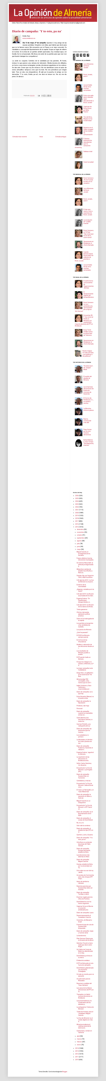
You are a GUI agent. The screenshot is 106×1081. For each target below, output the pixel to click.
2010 (77, 1059)
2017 (77, 521)
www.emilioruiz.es (28, 38)
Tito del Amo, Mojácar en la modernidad (87, 118)
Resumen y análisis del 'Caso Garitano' (84, 984)
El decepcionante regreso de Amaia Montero (88, 294)
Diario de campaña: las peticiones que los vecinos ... (84, 730)
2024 (77, 501)
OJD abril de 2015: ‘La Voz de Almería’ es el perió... (85, 581)
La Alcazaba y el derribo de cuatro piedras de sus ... (84, 741)
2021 (77, 510)
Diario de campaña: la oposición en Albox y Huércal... (84, 796)
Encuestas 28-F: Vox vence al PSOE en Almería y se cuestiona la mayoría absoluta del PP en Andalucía (84, 320)
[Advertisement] (39, 118)
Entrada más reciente (20, 136)
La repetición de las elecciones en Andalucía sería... (83, 758)
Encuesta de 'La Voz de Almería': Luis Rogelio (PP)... (84, 769)
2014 (77, 1048)
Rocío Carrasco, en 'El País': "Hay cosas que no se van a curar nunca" (88, 234)
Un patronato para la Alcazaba (83, 979)
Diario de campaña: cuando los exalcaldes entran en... (85, 713)
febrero (79, 1042)
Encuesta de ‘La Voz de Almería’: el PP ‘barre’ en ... (84, 807)
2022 (77, 507)
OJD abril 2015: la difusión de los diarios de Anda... (85, 605)
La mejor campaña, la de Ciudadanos (85, 669)
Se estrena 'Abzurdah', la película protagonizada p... (85, 564)
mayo (79, 549)
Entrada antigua (61, 136)
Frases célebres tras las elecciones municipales (85, 559)
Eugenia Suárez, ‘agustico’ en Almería (85, 753)
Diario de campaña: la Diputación (84, 702)
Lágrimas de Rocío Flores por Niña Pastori (87, 109)
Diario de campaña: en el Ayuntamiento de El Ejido (85, 813)
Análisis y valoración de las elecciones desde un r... (85, 646)
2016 (77, 524)
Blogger (64, 1071)
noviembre (80, 532)
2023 (77, 504)
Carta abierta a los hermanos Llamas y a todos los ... (84, 719)
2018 (77, 518)
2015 (77, 527)
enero (79, 1045)
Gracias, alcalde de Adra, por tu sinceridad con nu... (85, 866)
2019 (77, 515)
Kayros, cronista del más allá (87, 420)
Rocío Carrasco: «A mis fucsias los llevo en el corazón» (88, 180)
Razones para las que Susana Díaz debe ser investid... (85, 887)
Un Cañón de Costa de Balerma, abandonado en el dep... (85, 951)
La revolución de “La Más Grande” (87, 221)
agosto (79, 541)
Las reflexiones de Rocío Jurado (88, 65)
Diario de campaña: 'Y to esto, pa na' (37, 31)
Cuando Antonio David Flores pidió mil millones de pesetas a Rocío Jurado (84, 256)
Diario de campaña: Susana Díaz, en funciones (83, 776)
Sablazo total (87, 151)
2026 (77, 495)
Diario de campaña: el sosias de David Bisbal (85, 819)
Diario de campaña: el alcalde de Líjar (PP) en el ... (85, 830)
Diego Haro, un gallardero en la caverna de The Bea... (85, 674)
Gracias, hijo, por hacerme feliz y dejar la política (85, 576)
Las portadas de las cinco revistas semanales (87, 87)
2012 (77, 1054)
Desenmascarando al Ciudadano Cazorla (84, 916)
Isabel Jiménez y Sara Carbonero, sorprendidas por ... (84, 687)
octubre (79, 535)
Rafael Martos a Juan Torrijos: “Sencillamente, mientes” (88, 442)
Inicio (41, 136)
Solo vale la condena (83, 825)
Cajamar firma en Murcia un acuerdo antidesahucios (85, 908)
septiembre (81, 538)
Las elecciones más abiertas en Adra (83, 856)
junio (78, 546)
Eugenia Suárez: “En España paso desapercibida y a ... (84, 600)
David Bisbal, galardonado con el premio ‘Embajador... (85, 969)
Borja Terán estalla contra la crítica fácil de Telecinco (87, 332)
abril (78, 1036)
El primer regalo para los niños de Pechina (85, 898)
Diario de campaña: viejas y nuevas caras (85, 932)
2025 (77, 498)
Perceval (79, 708)
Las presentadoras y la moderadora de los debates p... (84, 1002)
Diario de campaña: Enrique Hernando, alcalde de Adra (83, 850)
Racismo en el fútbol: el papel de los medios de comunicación (88, 131)
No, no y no (80, 823)
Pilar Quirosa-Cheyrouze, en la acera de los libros (85, 939)
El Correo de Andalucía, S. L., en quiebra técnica (88, 400)
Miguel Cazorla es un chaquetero (83, 801)
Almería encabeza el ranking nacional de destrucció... (84, 1026)
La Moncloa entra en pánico (88, 409)
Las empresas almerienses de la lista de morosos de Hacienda (88, 390)
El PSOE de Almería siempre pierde (83, 636)
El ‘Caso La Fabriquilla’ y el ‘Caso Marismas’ (85, 790)
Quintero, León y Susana (85, 835)
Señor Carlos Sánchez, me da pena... (84, 764)
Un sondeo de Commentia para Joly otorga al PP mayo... (85, 877)
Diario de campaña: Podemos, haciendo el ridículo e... (85, 747)
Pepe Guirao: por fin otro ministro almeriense (87, 432)
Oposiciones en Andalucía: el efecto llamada (88, 243)
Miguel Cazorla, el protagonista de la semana (83, 553)
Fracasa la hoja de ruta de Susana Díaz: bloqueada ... (85, 926)
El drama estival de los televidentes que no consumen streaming (83, 143)
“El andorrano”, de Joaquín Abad (88, 367)
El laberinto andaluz (83, 960)
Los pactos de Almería (84, 629)
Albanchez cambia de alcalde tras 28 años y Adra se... (84, 571)
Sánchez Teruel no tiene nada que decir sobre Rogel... (85, 944)
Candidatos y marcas (84, 780)
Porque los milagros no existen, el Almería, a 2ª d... (85, 663)
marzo (79, 1039)
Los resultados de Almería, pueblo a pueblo (83, 652)
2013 (77, 1051)
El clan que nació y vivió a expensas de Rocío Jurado (87, 212)
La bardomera (81, 935)
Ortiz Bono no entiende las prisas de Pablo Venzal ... (84, 844)
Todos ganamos (82, 609)
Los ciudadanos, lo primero (83, 736)
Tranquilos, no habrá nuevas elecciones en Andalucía (84, 996)
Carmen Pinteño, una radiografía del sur (84, 725)
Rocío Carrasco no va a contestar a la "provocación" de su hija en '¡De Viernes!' (84, 307)
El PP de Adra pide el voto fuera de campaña (85, 964)
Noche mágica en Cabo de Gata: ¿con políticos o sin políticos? (88, 353)
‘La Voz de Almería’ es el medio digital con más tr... (85, 1019)
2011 (77, 1057)
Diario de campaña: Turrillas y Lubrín (83, 893)
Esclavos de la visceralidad (81, 585)
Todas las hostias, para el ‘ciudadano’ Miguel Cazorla (85, 1013)
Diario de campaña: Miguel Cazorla (83, 860)
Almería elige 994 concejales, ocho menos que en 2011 (84, 681)
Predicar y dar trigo (83, 706)
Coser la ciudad (88, 162)
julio (78, 543)
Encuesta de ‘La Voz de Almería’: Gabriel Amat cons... (85, 785)
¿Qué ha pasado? (82, 632)
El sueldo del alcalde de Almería (87, 378)
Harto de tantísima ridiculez (83, 882)
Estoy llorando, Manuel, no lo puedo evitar (85, 697)
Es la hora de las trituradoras (82, 641)
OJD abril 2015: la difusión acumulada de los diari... (85, 595)
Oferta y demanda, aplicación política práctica (83, 614)
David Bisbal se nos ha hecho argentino (84, 902)
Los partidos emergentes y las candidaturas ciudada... (85, 625)
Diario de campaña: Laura (85, 912)
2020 (77, 513)
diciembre (80, 529)
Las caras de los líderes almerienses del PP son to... (85, 989)
